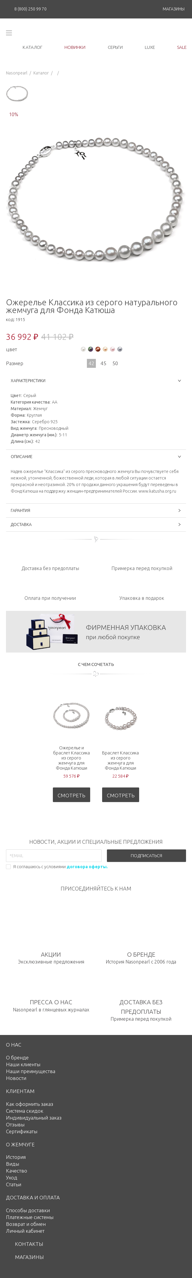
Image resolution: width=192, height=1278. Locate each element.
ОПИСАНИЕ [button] (96, 456)
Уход (11, 1177)
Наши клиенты (23, 1064)
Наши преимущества (30, 1071)
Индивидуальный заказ (34, 1117)
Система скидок (24, 1111)
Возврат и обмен (26, 1224)
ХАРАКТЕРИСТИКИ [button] (96, 380)
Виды (12, 1164)
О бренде (17, 1057)
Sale (182, 47)
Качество (16, 1170)
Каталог (41, 73)
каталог (32, 47)
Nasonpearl (16, 73)
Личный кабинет (25, 1231)
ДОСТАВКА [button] (96, 524)
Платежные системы (29, 1217)
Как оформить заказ (29, 1104)
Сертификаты (21, 1131)
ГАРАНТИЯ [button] (96, 510)
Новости (16, 1078)
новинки (74, 47)
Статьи (13, 1184)
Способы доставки (28, 1210)
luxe (150, 47)
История (16, 1157)
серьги (115, 47)
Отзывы (15, 1124)
